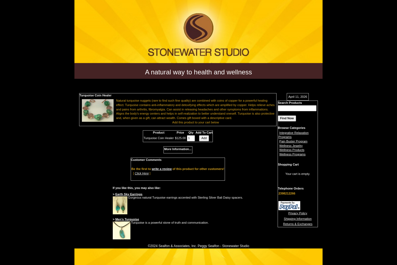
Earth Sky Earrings (128, 194)
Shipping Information (298, 218)
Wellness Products (291, 150)
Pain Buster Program (293, 141)
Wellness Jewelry (291, 145)
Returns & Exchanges (297, 224)
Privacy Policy (297, 213)
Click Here (142, 173)
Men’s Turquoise (127, 219)
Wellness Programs (292, 154)
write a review (162, 169)
